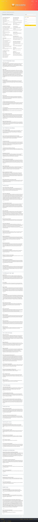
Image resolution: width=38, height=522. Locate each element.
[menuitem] (6, 1)
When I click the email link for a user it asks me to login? (7, 36)
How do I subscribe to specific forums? (17, 45)
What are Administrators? (16, 18)
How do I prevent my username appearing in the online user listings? (7, 28)
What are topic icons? (5, 57)
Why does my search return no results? (17, 37)
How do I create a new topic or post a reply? (7, 39)
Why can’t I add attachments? (6, 44)
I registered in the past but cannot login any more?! (8, 22)
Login (25, 17)
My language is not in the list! (6, 31)
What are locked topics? (5, 56)
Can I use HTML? (4, 52)
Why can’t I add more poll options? (7, 42)
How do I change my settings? (6, 27)
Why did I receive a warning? (6, 45)
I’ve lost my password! (5, 23)
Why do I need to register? (6, 18)
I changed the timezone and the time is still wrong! (8, 30)
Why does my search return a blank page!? (18, 38)
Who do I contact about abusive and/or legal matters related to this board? (17, 54)
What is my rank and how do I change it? (7, 34)
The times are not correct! (6, 29)
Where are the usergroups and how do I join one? (17, 20)
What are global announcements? (7, 54)
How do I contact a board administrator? (17, 55)
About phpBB (14, 491)
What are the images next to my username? (6, 33)
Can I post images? (5, 53)
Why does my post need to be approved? (7, 48)
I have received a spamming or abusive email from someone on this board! (17, 30)
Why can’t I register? (5, 19)
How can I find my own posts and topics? (17, 39)
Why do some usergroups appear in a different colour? (17, 23)
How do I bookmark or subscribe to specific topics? (18, 44)
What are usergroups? (15, 19)
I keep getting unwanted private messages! (16, 28)
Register (28, 17)
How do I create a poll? (5, 41)
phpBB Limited (4, 490)
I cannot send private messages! (17, 27)
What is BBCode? (5, 51)
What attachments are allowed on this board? (17, 49)
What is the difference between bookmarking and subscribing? (16, 42)
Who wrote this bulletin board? (16, 52)
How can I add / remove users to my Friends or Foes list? (17, 34)
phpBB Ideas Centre (15, 495)
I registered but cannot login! (6, 20)
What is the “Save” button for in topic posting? (7, 47)
